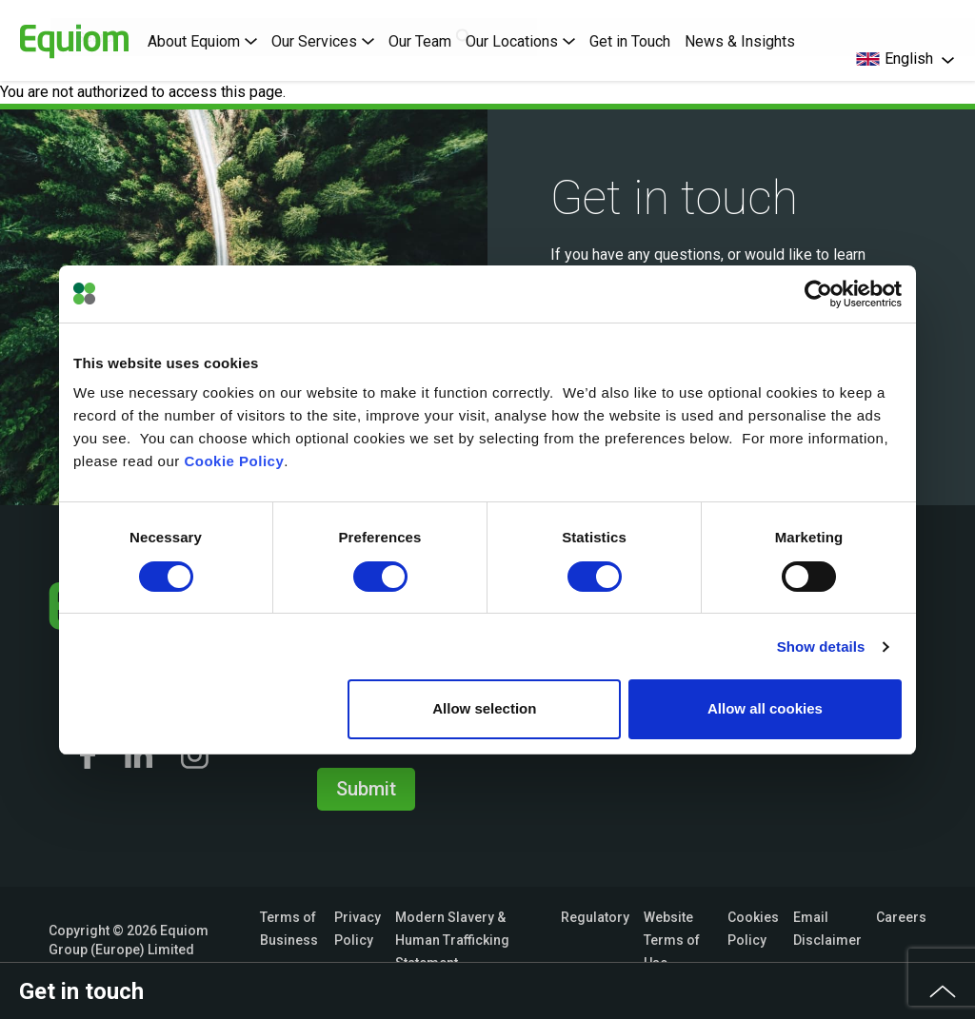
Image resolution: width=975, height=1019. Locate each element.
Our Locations (520, 41)
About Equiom (202, 41)
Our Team (419, 41)
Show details (821, 646)
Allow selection (484, 708)
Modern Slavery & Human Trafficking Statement (452, 940)
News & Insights (740, 41)
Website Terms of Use (672, 940)
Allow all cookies (765, 708)
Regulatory (595, 917)
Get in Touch (629, 41)
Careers (901, 917)
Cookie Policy (234, 461)
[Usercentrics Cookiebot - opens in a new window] (818, 294)
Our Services (322, 41)
